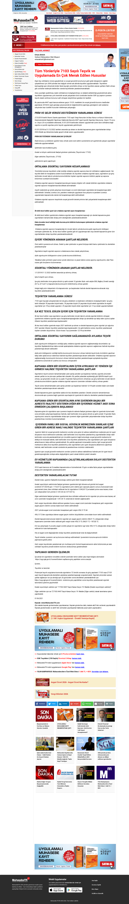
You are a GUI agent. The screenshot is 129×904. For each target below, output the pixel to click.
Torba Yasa (18, 85)
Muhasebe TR (55, 901)
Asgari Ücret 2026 (58, 13)
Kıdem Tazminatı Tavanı (22, 76)
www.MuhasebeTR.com (50, 603)
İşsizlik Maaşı (20, 71)
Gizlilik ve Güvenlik (97, 893)
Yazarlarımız (18, 90)
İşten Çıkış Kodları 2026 (21, 74)
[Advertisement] (22, 183)
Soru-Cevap (18, 81)
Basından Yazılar (20, 56)
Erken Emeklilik (21, 63)
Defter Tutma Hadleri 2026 (84, 13)
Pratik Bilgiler (18, 78)
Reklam (106, 13)
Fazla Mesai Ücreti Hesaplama (20, 66)
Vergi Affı (17, 88)
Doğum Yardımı (19, 61)
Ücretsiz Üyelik (96, 885)
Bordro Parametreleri (21, 58)
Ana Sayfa (49, 13)
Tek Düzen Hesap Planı (21, 83)
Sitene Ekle (99, 13)
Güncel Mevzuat (19, 69)
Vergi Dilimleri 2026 (69, 13)
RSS (93, 13)
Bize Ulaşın (112, 13)
